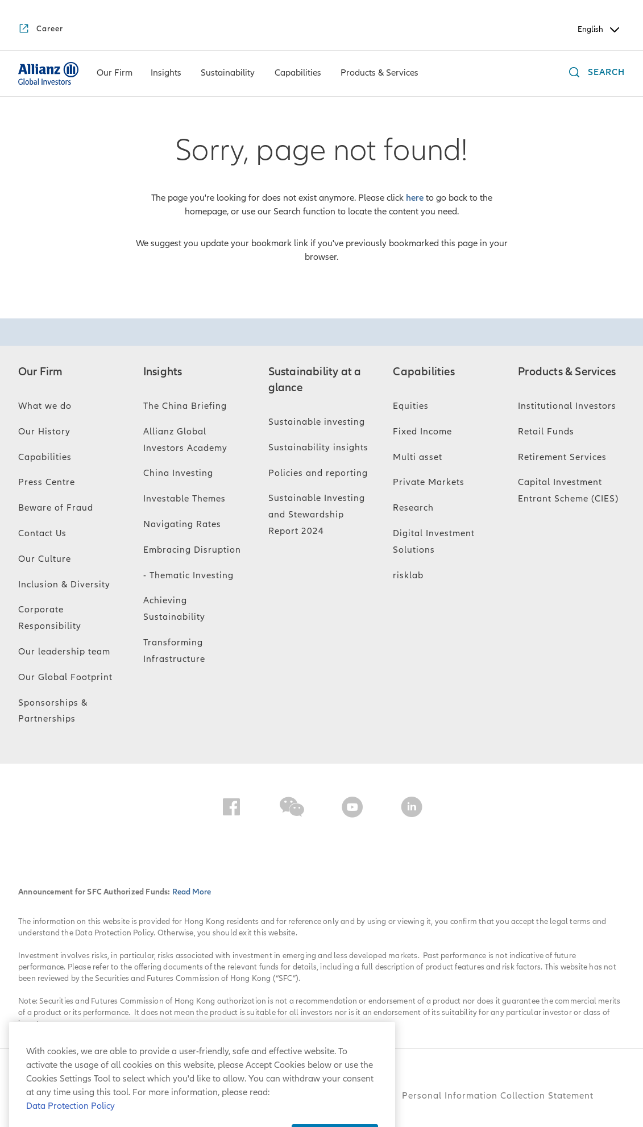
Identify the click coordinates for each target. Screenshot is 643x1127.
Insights (162, 372)
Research (413, 507)
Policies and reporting (318, 473)
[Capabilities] (298, 74)
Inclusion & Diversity (64, 584)
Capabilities (45, 457)
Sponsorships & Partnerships (53, 711)
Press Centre (46, 482)
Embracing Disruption (192, 550)
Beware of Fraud (55, 507)
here (415, 198)
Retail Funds (546, 431)
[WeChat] (292, 809)
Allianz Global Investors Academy (185, 440)
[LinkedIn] (411, 809)
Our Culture (44, 559)
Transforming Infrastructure (174, 651)
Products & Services (567, 372)
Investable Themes (184, 498)
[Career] (40, 29)
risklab (408, 575)
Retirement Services (562, 457)
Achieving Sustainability (174, 609)
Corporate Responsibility (49, 618)
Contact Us (42, 533)
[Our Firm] (114, 74)
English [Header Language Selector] (599, 29)
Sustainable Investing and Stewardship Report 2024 (316, 514)
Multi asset (417, 457)
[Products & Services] (379, 74)
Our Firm (40, 372)
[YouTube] (352, 809)
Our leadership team (64, 651)
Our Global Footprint (65, 677)
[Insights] (166, 74)
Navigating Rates (182, 524)
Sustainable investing (316, 422)
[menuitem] (115, 73)
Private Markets (428, 482)
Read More (191, 892)
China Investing (178, 473)
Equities (411, 406)
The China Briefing (185, 406)
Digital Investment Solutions (434, 542)
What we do (45, 406)
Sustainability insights (318, 447)
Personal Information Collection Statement (498, 1095)
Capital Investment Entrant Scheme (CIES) (568, 490)
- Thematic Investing (188, 575)
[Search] (594, 73)
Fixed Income (422, 431)
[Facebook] (231, 809)
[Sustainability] (228, 74)
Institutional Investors (567, 406)
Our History (44, 431)
